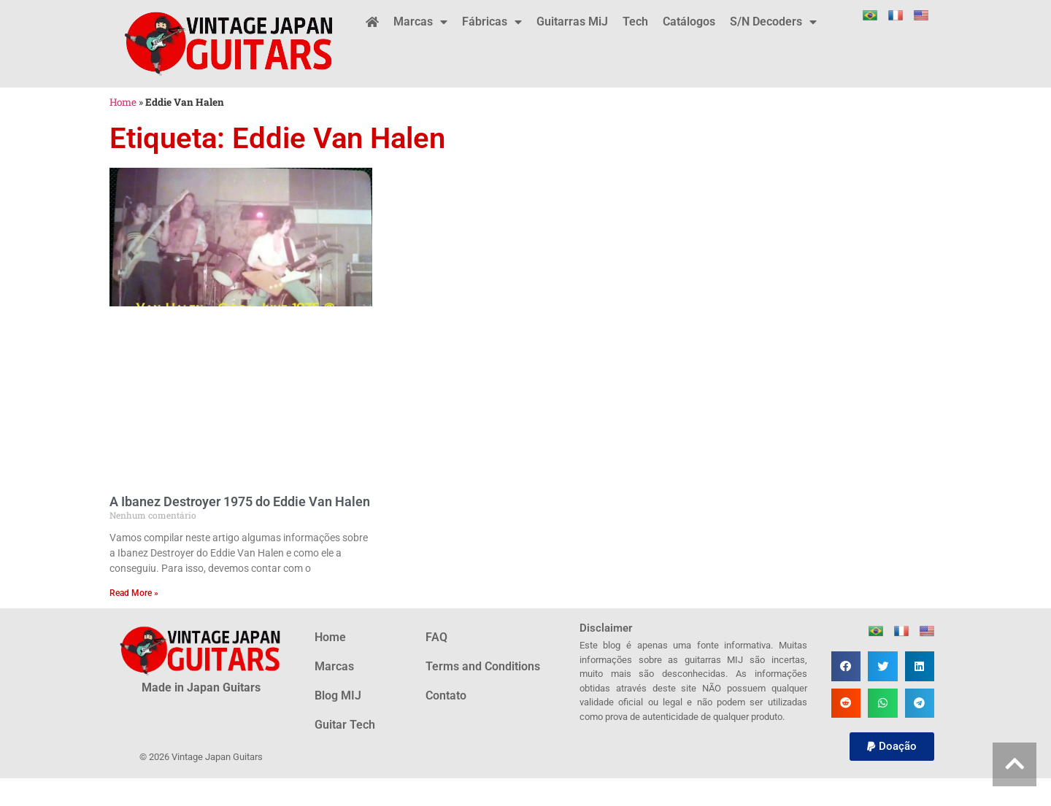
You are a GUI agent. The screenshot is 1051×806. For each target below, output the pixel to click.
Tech (635, 21)
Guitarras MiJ (572, 21)
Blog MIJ (338, 695)
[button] (846, 666)
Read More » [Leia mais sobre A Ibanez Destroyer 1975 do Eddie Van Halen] (133, 593)
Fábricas (492, 22)
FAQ (436, 637)
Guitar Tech (345, 725)
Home (122, 102)
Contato (446, 695)
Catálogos (689, 21)
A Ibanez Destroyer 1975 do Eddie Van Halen (239, 501)
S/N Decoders (773, 22)
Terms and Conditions (483, 666)
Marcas (420, 22)
